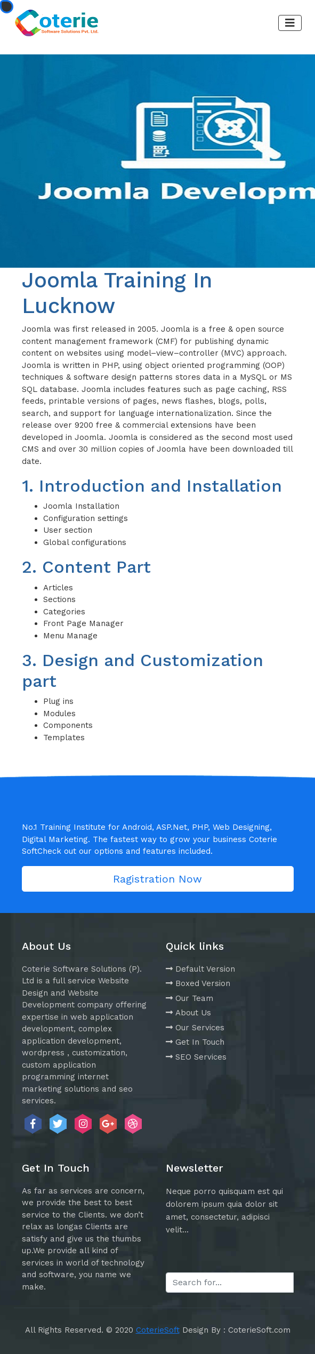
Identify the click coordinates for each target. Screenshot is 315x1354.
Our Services (195, 1027)
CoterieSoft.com (259, 1330)
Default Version (200, 969)
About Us (188, 1012)
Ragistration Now (157, 878)
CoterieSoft (158, 1330)
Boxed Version (198, 983)
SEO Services (196, 1057)
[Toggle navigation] (290, 23)
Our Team (189, 998)
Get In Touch (195, 1042)
